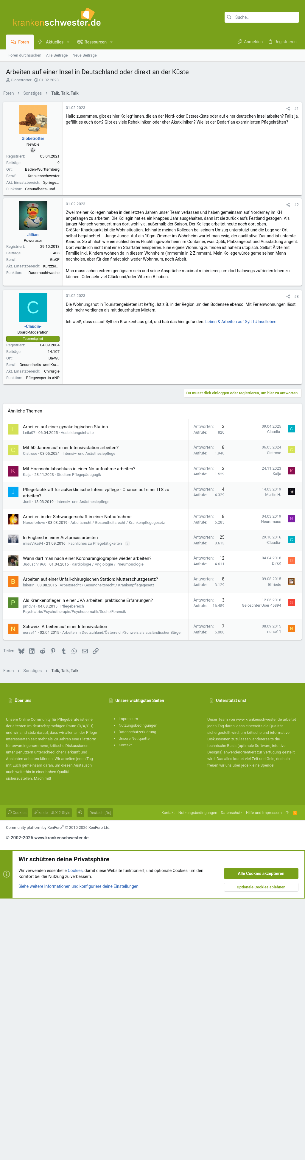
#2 (294, 374)
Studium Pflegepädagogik (82, 730)
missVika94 (36, 799)
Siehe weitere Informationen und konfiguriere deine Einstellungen (78, 1147)
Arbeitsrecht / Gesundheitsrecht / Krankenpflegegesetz (120, 778)
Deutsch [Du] (100, 1074)
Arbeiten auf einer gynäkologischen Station (68, 683)
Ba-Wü (56, 528)
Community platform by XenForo (58, 1089)
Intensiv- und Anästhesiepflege (91, 709)
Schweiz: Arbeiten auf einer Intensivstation (68, 882)
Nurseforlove (37, 778)
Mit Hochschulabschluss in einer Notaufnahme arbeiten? (82, 725)
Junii (30, 758)
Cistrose (33, 709)
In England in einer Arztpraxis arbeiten (63, 793)
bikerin (31, 841)
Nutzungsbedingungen (138, 987)
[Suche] (262, 17)
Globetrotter (21, 80)
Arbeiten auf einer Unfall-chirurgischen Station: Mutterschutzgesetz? (93, 835)
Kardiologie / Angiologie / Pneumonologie (110, 820)
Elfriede (271, 840)
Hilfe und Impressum (264, 1074)
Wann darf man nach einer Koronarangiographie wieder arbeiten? (90, 814)
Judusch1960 (37, 820)
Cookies (17, 1074)
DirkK (273, 819)
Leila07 (32, 688)
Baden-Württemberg (45, 252)
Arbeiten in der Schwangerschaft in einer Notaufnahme (80, 773)
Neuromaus (268, 778)
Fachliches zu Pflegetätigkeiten (98, 799)
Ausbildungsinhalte (79, 688)
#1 (294, 192)
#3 (294, 466)
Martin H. (270, 750)
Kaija (30, 730)
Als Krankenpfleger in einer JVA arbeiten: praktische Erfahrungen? (90, 856)
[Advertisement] (152, 141)
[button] (68, 42)
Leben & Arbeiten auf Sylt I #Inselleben (243, 491)
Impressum (128, 980)
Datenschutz (231, 1074)
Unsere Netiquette (134, 1000)
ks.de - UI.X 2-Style (52, 1074)
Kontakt (125, 1006)
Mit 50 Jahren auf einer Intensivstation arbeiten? (73, 703)
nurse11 (33, 888)
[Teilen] (285, 192)
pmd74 (32, 862)
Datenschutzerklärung (137, 993)
